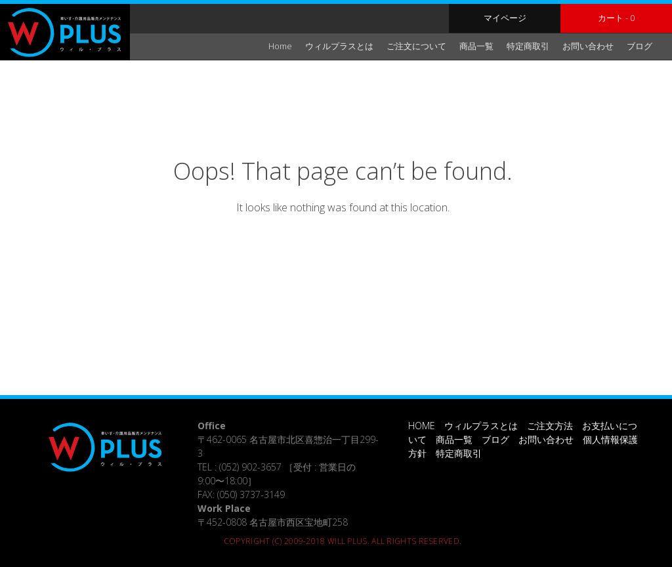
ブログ (639, 46)
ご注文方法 (550, 425)
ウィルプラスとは (339, 46)
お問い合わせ (588, 46)
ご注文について (416, 46)
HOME (421, 425)
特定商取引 (528, 46)
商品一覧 (476, 46)
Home (280, 46)
